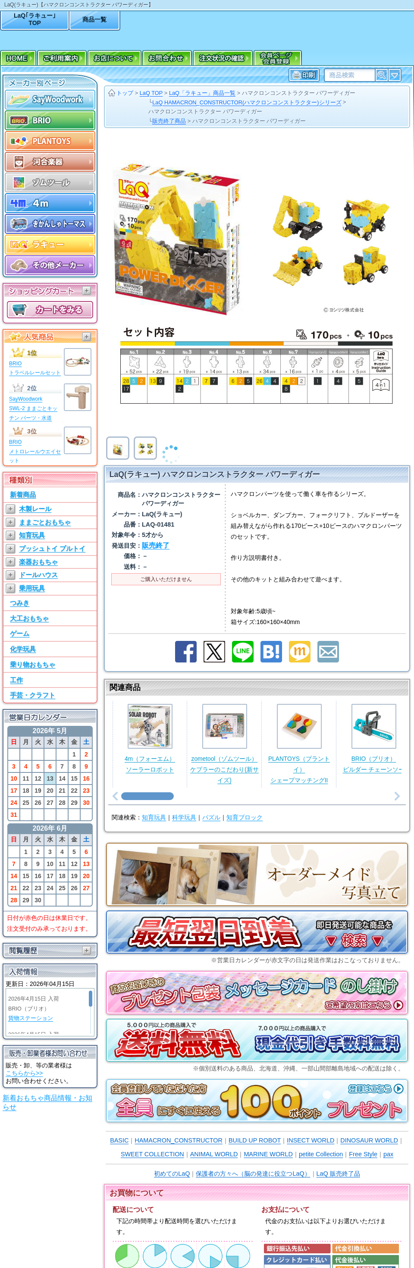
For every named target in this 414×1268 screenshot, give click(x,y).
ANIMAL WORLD (214, 1154)
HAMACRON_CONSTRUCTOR (179, 1140)
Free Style (363, 1154)
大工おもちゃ (29, 618)
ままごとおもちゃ (45, 522)
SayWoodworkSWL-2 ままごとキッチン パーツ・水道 (33, 408)
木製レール (35, 508)
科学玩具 (184, 817)
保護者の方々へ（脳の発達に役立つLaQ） (253, 1173)
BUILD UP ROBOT (255, 1140)
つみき (19, 602)
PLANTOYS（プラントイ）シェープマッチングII (299, 744)
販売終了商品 (169, 121)
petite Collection (321, 1154)
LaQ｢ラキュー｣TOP (35, 19)
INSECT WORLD (310, 1140)
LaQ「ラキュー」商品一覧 (202, 93)
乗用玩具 (32, 588)
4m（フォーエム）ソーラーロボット (150, 738)
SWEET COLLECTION (152, 1154)
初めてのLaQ (172, 1173)
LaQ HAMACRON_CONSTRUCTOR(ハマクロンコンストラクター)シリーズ (246, 102)
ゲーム (19, 633)
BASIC (119, 1140)
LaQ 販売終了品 (338, 1173)
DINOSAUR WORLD (369, 1140)
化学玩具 (23, 649)
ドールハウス (38, 574)
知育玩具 (32, 535)
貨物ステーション (30, 1018)
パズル (211, 817)
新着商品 (23, 494)
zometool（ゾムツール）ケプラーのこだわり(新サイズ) (224, 744)
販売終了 (155, 545)
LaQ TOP (151, 93)
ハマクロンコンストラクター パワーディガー (299, 93)
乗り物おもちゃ (32, 664)
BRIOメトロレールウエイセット (35, 451)
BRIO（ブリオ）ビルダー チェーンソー (374, 738)
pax (388, 1154)
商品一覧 (94, 19)
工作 (16, 680)
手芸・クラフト (32, 695)
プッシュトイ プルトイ (52, 548)
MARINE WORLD (268, 1154)
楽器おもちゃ (38, 561)
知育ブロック (244, 817)
